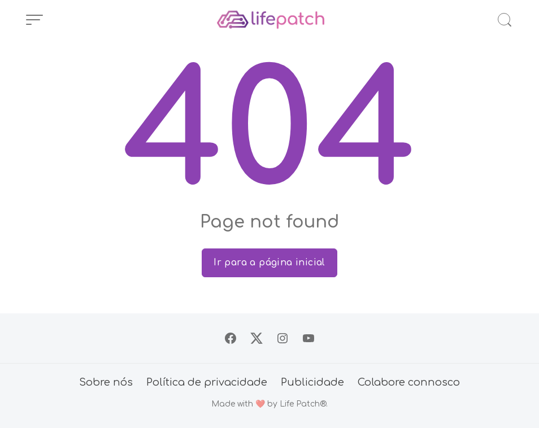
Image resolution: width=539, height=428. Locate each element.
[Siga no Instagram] (282, 338)
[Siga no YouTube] (308, 338)
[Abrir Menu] (34, 19)
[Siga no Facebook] (230, 338)
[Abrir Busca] (504, 19)
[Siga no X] (256, 338)
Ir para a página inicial (269, 262)
